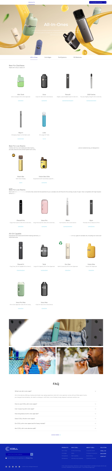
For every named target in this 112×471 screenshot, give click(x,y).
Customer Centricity (91, 458)
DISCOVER (73, 2)
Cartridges (47, 57)
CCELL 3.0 (39, 2)
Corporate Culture (90, 450)
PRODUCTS (31, 2)
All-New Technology (76, 450)
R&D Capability (74, 455)
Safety (72, 453)
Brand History (89, 455)
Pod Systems (62, 57)
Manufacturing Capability (77, 458)
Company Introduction (91, 453)
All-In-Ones (33, 57)
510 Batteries (78, 57)
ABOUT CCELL (64, 2)
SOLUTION (56, 2)
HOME (10, 188)
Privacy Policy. (29, 458)
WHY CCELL (47, 2)
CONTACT (81, 2)
